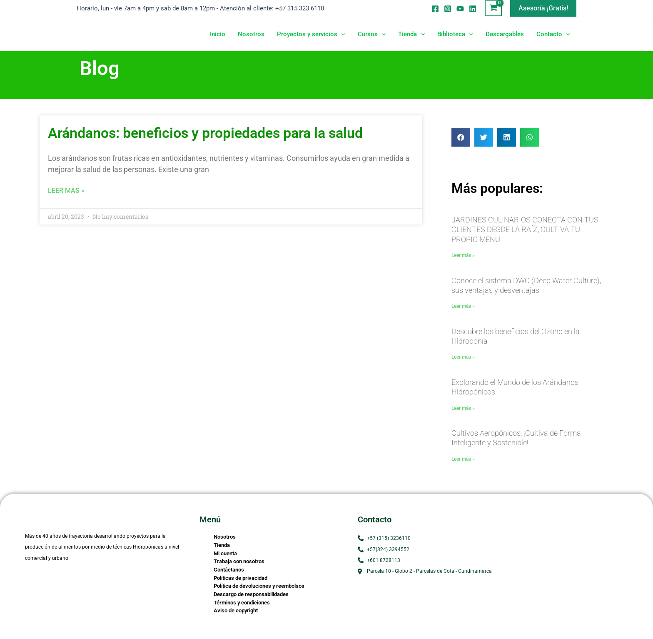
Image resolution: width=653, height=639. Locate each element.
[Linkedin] (472, 8)
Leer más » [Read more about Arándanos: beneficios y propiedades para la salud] (66, 191)
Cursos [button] (372, 34)
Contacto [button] (553, 34)
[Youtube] (460, 8)
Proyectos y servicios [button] (311, 34)
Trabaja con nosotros (239, 561)
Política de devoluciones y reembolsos (259, 586)
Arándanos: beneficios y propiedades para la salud (205, 133)
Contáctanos (229, 570)
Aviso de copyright (236, 610)
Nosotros (251, 34)
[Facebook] (435, 8)
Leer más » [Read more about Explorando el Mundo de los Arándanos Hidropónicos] (463, 408)
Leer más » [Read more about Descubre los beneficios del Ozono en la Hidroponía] (463, 357)
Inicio (217, 34)
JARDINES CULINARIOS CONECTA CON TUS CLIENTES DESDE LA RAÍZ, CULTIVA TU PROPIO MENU (524, 229)
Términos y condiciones (242, 602)
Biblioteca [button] (455, 34)
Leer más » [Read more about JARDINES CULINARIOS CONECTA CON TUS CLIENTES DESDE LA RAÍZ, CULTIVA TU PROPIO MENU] (463, 255)
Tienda (222, 545)
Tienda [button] (411, 34)
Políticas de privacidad (240, 578)
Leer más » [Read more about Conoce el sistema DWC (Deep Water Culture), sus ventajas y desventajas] (463, 306)
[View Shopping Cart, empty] (493, 8)
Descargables (505, 34)
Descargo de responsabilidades (251, 594)
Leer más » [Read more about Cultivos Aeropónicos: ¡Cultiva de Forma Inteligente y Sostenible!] (463, 459)
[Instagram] (447, 8)
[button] (543, 8)
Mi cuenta (225, 553)
